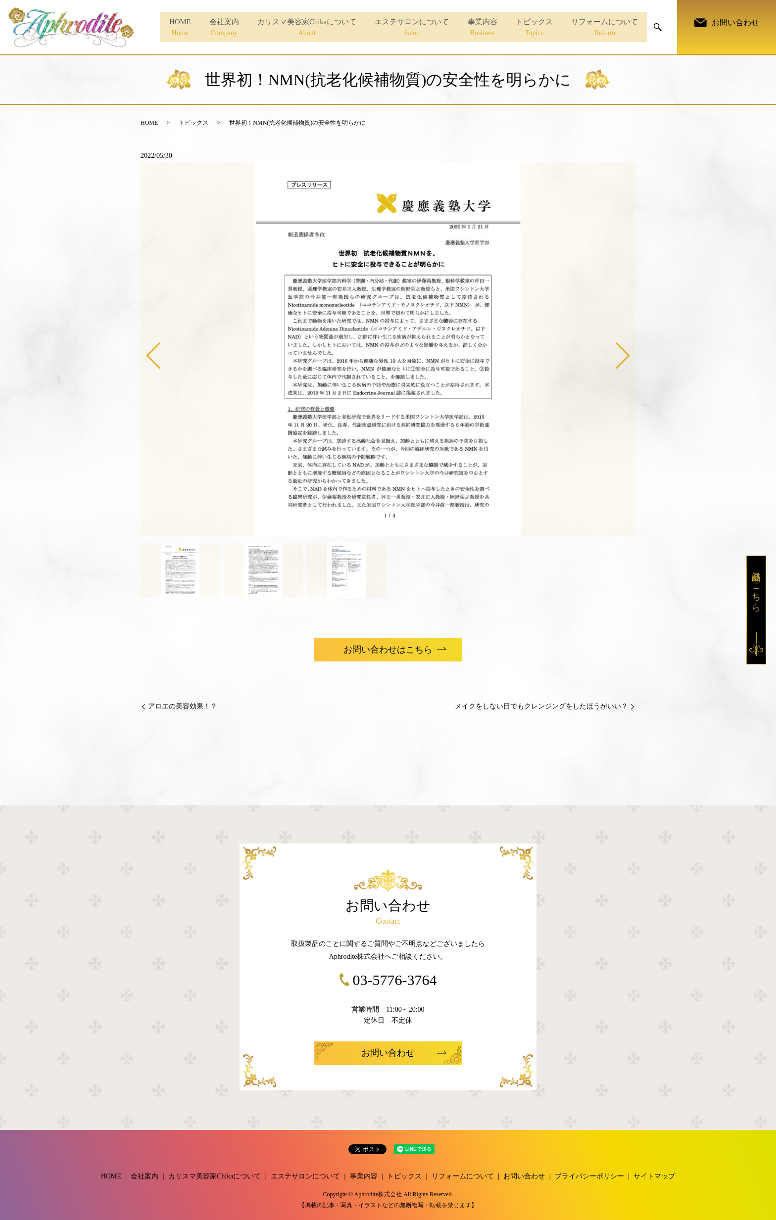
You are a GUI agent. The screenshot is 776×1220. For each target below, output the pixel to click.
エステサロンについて (404, 28)
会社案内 (211, 28)
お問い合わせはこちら (388, 650)
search (657, 27)
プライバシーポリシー (589, 1176)
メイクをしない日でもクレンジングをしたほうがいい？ (541, 706)
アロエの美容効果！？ (182, 706)
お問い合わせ (524, 1176)
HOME (164, 28)
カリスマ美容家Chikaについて (296, 28)
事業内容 (476, 28)
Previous (145, 352)
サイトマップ (654, 1176)
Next (631, 352)
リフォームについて (603, 28)
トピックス (530, 28)
